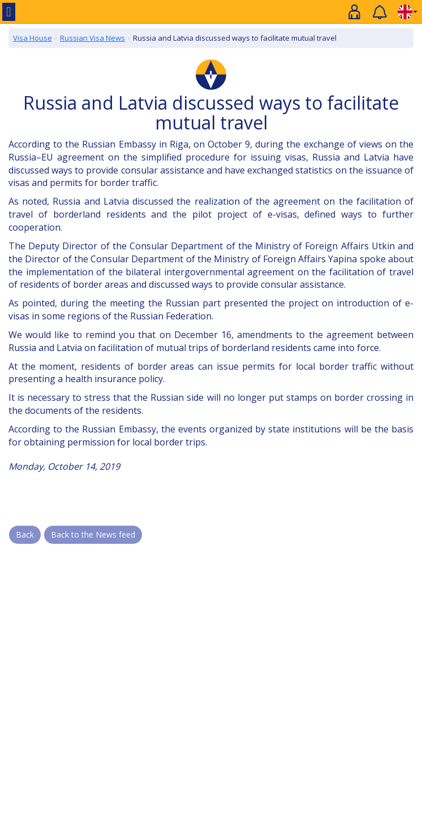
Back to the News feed (93, 534)
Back (25, 534)
